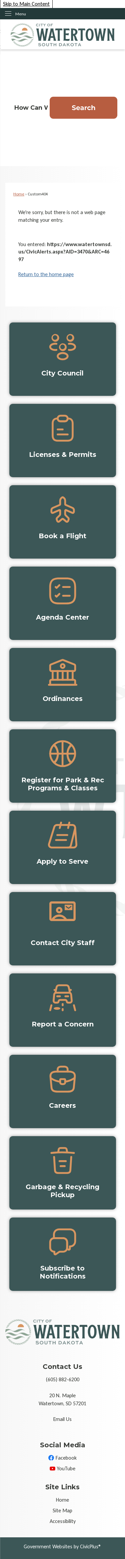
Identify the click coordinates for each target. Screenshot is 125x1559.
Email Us (62, 1419)
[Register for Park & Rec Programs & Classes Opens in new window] (62, 766)
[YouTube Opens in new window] (62, 1469)
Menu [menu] (20, 13)
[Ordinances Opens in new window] (62, 684)
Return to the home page (46, 274)
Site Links (62, 1487)
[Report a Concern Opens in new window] (62, 1010)
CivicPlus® (90, 1546)
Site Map (62, 1510)
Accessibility (63, 1521)
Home (18, 193)
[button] (83, 108)
